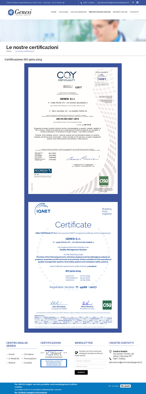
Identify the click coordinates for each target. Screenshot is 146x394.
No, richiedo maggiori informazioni (31, 392)
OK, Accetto (113, 386)
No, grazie (125, 386)
